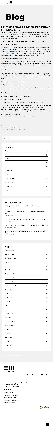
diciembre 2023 (10, 321)
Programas (9, 129)
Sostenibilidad (9, 182)
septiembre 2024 (10, 286)
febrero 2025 (9, 266)
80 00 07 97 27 (8, 389)
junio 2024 (8, 297)
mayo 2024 (8, 301)
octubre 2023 (9, 329)
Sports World (5, 125)
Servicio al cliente (9, 392)
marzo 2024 (8, 309)
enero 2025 (8, 270)
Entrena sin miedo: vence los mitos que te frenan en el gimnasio (25, 219)
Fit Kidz (7, 159)
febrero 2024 (9, 313)
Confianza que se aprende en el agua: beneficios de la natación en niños (26, 212)
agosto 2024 (9, 290)
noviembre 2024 (10, 278)
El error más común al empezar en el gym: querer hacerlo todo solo (25, 232)
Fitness (3, 129)
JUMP (8, 34)
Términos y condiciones (11, 400)
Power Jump (10, 53)
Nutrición (8, 167)
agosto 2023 (9, 337)
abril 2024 (8, 305)
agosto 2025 (9, 262)
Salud (15, 129)
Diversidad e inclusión (12, 155)
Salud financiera (10, 178)
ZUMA (7, 190)
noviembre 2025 (10, 250)
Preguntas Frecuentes (11, 395)
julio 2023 (8, 341)
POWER (4, 34)
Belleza (7, 151)
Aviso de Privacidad (10, 402)
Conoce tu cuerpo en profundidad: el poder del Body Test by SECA (26, 225)
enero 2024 (8, 317)
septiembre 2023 (10, 333)
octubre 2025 (9, 254)
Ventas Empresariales (10, 397)
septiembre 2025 (10, 258)
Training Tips (21, 129)
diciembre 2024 (10, 274)
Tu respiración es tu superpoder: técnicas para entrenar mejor (25, 206)
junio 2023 (8, 345)
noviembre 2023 (10, 325)
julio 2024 (8, 293)
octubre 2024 (9, 282)
